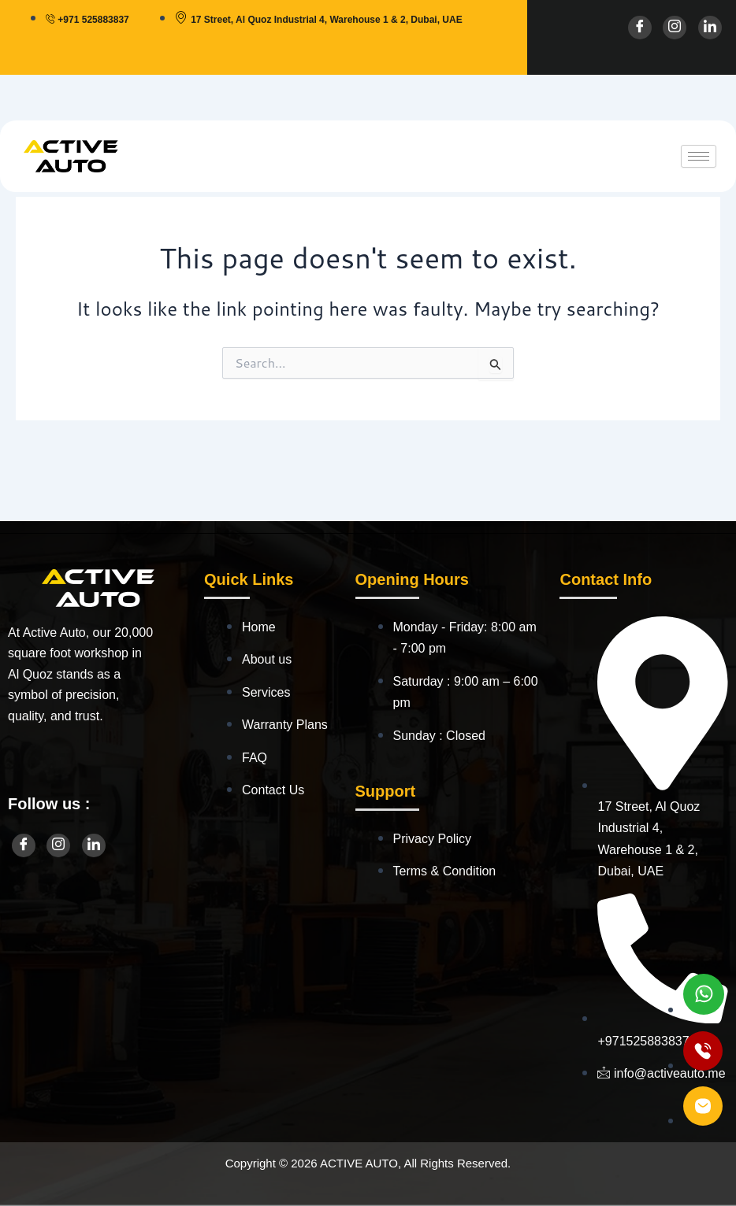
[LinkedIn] (710, 27)
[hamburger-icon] (698, 156)
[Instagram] (674, 27)
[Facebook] (640, 27)
